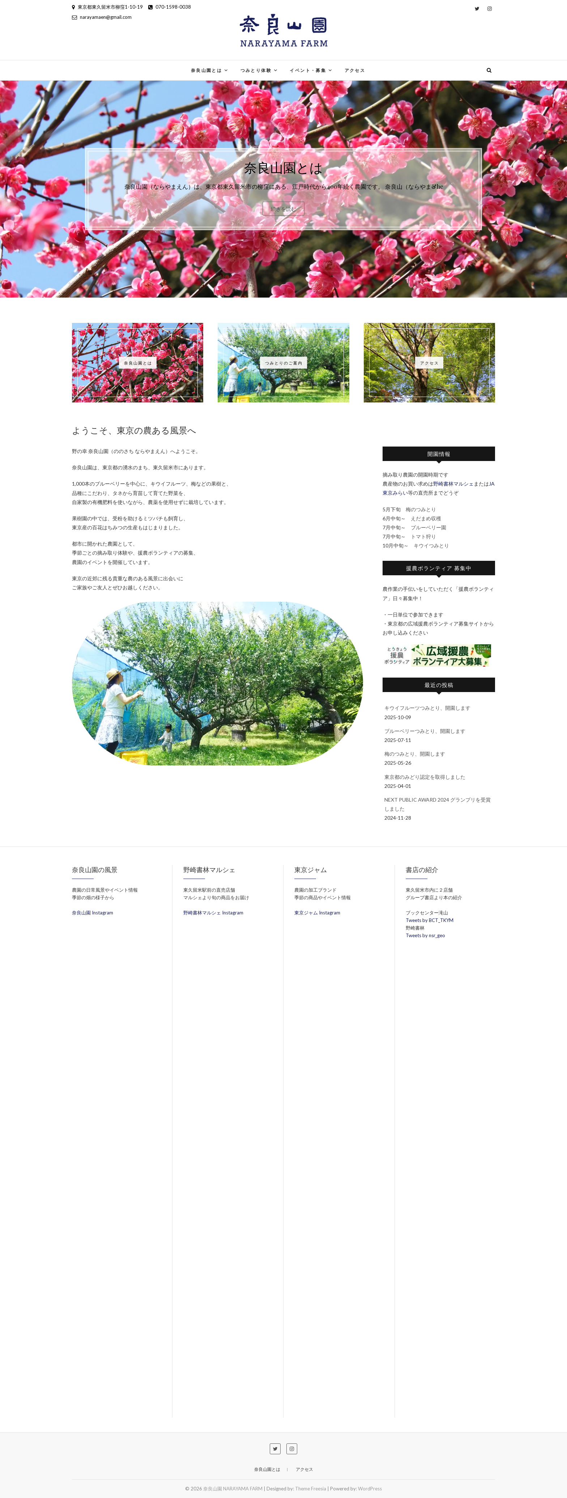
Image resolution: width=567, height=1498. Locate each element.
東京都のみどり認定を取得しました (424, 777)
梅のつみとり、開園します (414, 754)
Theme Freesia (310, 1488)
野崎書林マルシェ (453, 484)
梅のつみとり (421, 509)
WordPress (370, 1488)
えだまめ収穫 (426, 518)
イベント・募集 (308, 70)
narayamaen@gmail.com (102, 17)
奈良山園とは (206, 70)
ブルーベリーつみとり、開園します (424, 731)
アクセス (355, 70)
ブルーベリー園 (428, 527)
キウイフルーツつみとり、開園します (427, 708)
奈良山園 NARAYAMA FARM (233, 1488)
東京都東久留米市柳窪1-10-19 (107, 7)
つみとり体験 (256, 70)
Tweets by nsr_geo (425, 935)
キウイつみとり (431, 545)
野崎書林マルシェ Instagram (213, 913)
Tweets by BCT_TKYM (429, 920)
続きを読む (283, 208)
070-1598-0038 (169, 7)
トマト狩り (423, 536)
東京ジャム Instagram (317, 913)
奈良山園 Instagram (92, 913)
